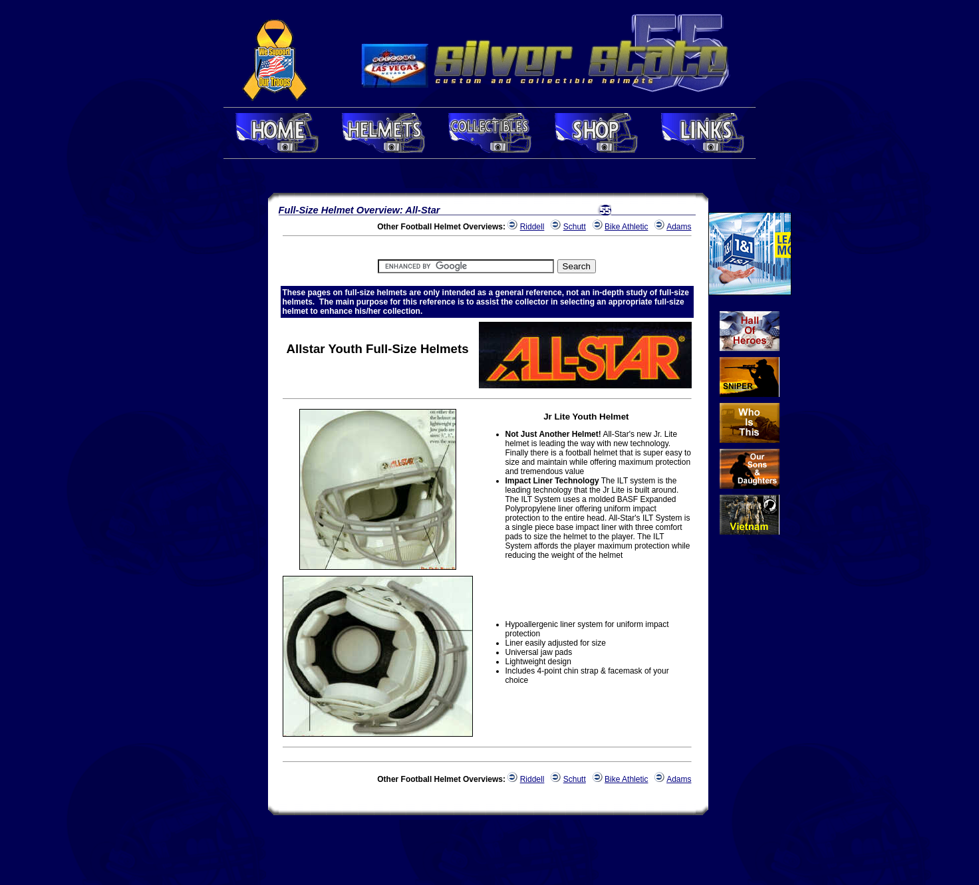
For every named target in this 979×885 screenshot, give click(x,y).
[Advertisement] (228, 387)
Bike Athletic (626, 226)
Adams (678, 226)
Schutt (574, 226)
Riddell (532, 226)
